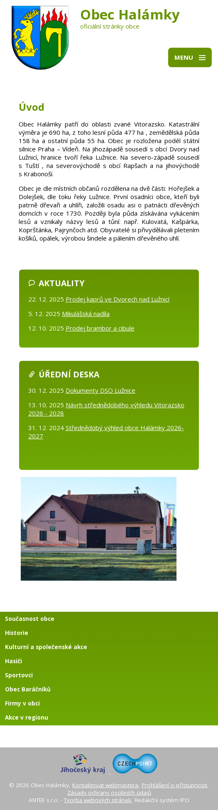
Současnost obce (29, 619)
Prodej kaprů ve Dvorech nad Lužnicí (117, 299)
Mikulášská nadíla (86, 313)
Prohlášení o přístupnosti (174, 785)
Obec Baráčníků (28, 689)
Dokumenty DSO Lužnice (100, 390)
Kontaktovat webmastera (105, 785)
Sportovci (19, 675)
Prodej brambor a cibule (100, 328)
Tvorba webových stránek (97, 800)
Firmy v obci (22, 703)
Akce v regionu (26, 717)
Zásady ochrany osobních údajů (109, 792)
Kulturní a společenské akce (46, 647)
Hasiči (13, 661)
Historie (16, 633)
